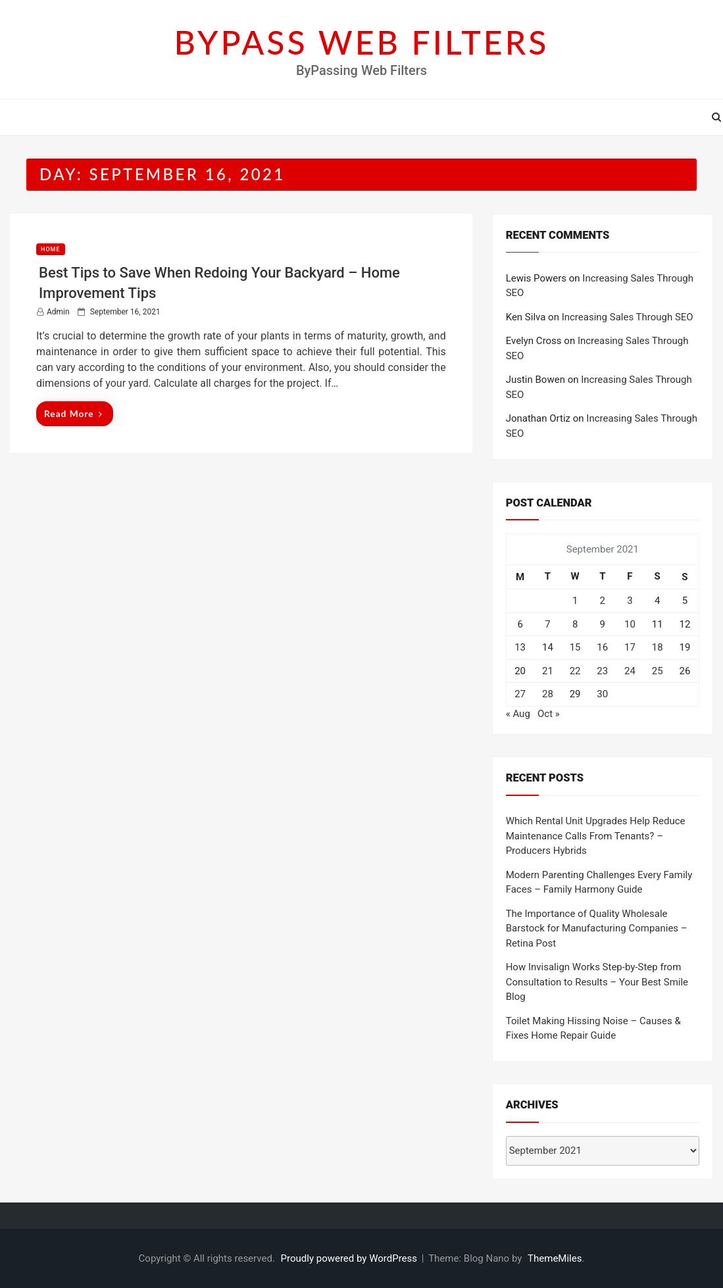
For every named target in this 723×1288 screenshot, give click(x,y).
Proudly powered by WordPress (350, 1258)
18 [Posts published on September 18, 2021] (657, 647)
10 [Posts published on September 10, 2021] (630, 624)
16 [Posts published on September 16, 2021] (602, 647)
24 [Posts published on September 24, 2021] (630, 671)
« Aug (518, 714)
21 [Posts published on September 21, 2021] (547, 671)
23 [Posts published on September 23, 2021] (602, 671)
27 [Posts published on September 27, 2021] (520, 694)
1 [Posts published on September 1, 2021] (575, 601)
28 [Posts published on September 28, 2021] (547, 694)
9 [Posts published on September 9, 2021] (602, 624)
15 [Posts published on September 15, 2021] (575, 647)
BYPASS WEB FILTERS (361, 42)
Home (51, 249)
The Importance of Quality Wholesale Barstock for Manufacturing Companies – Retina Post (596, 928)
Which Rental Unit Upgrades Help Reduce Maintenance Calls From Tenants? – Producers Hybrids (596, 835)
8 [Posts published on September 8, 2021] (575, 624)
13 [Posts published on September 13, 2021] (520, 647)
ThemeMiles (555, 1258)
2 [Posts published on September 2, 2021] (602, 601)
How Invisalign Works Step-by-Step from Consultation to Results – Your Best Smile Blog (597, 982)
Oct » (548, 714)
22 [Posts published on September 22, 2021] (575, 671)
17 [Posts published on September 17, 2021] (630, 647)
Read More (73, 413)
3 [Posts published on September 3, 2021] (629, 601)
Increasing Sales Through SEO (627, 317)
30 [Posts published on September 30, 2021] (602, 694)
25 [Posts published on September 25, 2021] (657, 671)
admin (58, 311)
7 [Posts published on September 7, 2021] (547, 624)
